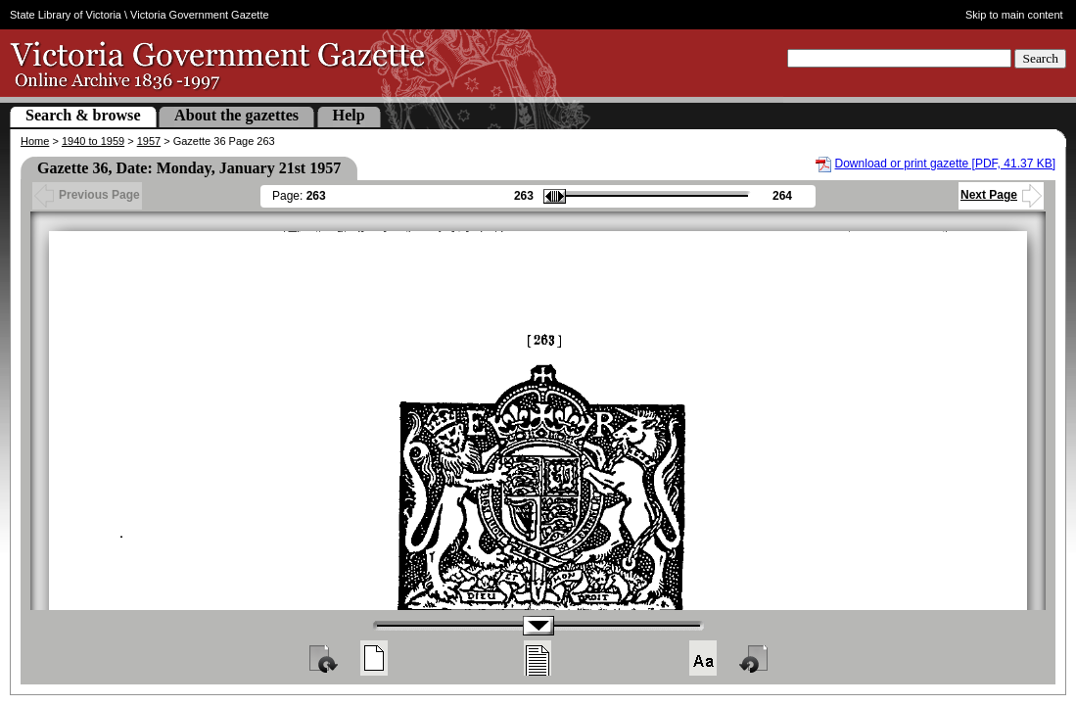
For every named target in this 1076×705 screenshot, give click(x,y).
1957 (149, 141)
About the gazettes (236, 115)
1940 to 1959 (93, 141)
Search (1040, 58)
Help (349, 115)
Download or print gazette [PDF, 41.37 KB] (945, 163)
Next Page (1001, 195)
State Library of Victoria (65, 15)
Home (35, 141)
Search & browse (83, 115)
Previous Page (87, 195)
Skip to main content (1014, 15)
